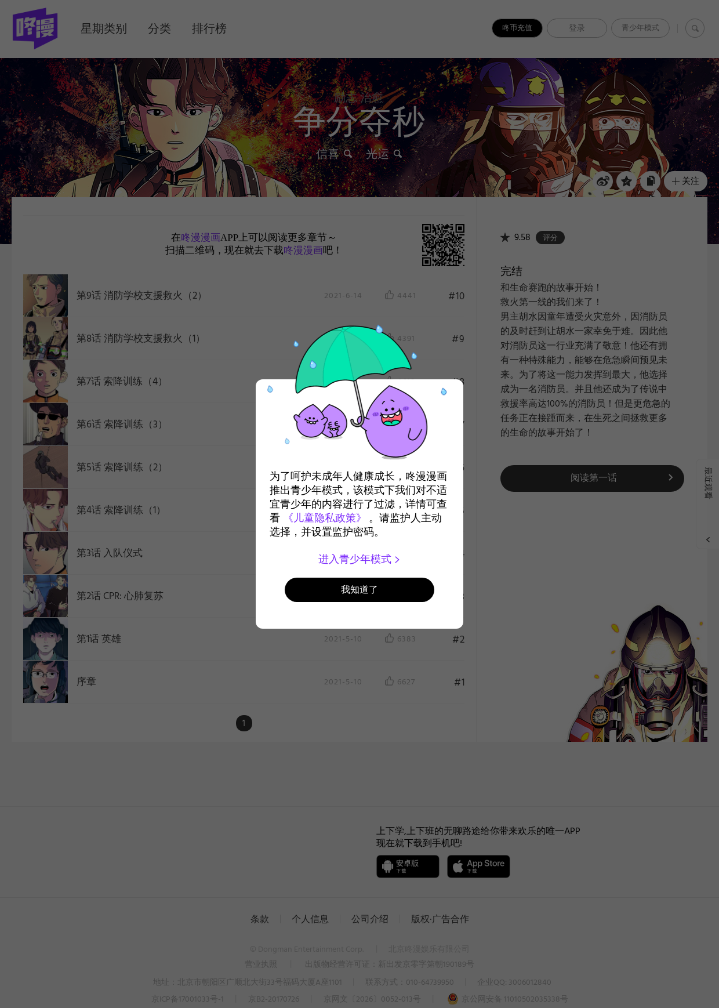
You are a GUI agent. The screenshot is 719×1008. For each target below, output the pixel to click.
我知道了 (359, 589)
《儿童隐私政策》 (324, 518)
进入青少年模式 (360, 559)
